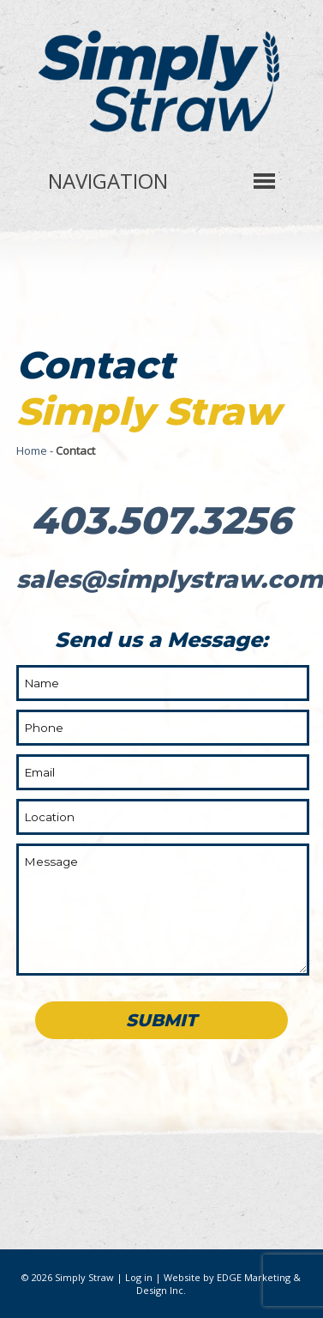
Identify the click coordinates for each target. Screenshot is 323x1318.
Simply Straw (84, 1277)
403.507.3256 (161, 520)
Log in (139, 1277)
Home (31, 450)
